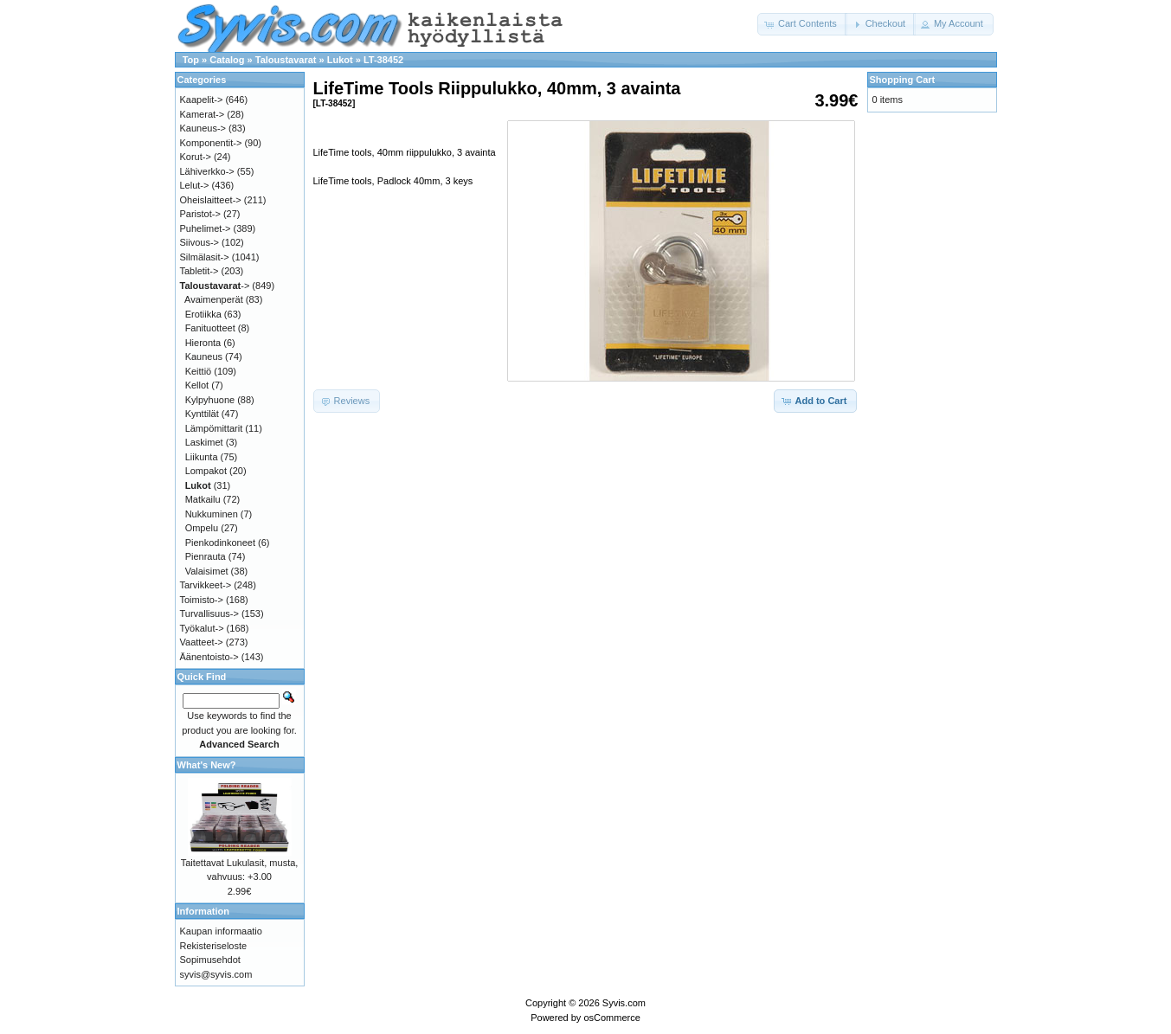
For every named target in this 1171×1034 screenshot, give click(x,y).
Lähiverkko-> (207, 171)
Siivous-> (200, 242)
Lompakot (206, 471)
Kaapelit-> (201, 99)
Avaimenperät (213, 299)
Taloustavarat (286, 60)
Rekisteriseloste (214, 946)
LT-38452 (383, 60)
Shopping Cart (903, 79)
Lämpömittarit (214, 428)
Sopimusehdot (210, 959)
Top (191, 60)
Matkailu (203, 499)
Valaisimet (206, 571)
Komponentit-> (211, 143)
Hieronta (203, 342)
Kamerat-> (202, 114)
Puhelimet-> (205, 228)
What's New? (206, 765)
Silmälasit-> (204, 257)
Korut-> (195, 156)
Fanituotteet (210, 328)
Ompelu (202, 528)
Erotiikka (203, 314)
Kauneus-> (203, 128)
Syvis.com (624, 1003)
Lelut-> (194, 185)
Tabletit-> (199, 271)
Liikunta (201, 457)
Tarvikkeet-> (206, 585)
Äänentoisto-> (209, 657)
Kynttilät (202, 413)
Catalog (226, 60)
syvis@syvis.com (216, 974)
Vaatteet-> (201, 642)
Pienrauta (205, 556)
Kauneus (203, 356)
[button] (802, 24)
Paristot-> (200, 214)
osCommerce (611, 1017)
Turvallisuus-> (209, 613)
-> (215, 285)
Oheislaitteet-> (210, 200)
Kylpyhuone (210, 400)
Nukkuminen (211, 514)
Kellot (197, 385)
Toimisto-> (201, 599)
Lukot (340, 60)
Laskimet (204, 442)
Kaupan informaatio (221, 931)
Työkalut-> (202, 628)
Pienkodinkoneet (220, 542)
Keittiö (198, 371)
